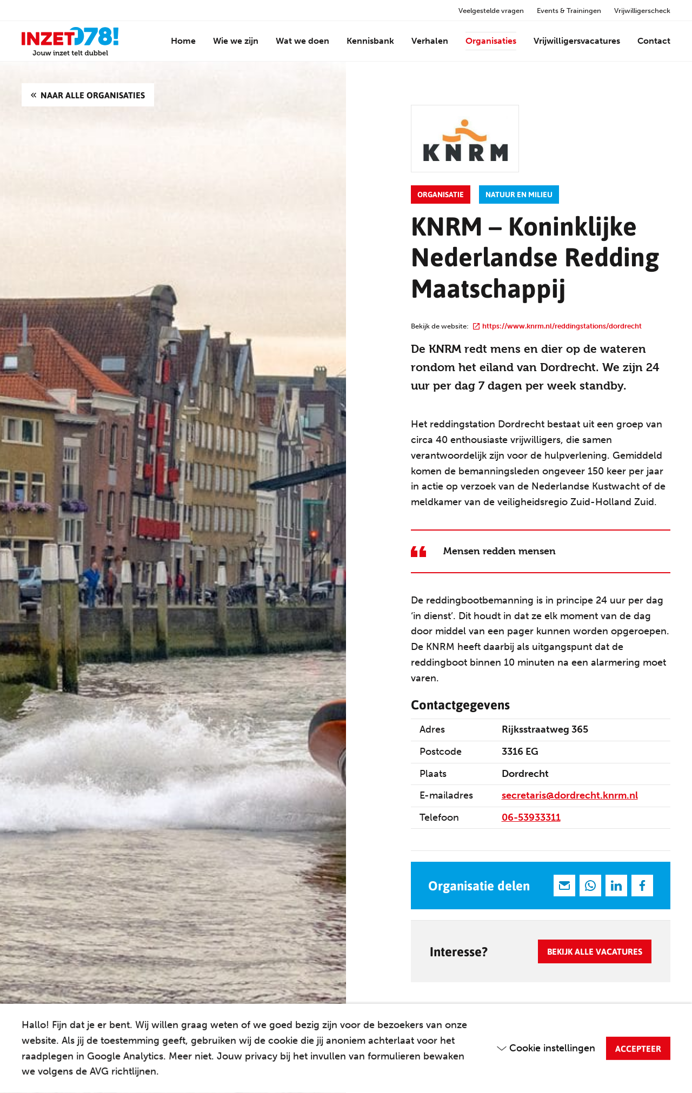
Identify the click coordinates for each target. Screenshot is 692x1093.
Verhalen (429, 41)
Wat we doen (302, 41)
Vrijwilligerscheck (642, 10)
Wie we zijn (235, 41)
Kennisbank (370, 41)
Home (183, 41)
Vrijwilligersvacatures (577, 41)
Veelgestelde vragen (491, 10)
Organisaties (490, 41)
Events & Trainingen (569, 10)
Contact (653, 41)
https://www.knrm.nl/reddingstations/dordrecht (557, 326)
